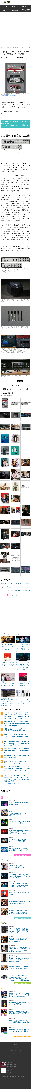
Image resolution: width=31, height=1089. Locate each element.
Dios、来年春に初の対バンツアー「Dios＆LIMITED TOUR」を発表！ (19, 822)
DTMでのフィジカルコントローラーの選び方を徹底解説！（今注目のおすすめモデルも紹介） (16, 750)
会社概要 (16, 1056)
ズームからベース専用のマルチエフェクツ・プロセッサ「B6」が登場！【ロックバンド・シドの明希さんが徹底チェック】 (19, 913)
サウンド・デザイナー (14, 595)
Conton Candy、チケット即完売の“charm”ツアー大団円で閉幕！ (17, 840)
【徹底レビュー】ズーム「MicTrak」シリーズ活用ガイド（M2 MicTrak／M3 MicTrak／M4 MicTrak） (17, 736)
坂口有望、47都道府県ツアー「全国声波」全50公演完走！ (18, 803)
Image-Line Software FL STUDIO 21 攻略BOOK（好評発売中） (19, 1003)
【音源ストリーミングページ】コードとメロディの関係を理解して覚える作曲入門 (19, 1022)
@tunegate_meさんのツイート (16, 783)
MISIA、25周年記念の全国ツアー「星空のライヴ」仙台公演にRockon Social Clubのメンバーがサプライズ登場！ (19, 832)
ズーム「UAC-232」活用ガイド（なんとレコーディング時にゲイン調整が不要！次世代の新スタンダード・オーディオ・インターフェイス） (19, 930)
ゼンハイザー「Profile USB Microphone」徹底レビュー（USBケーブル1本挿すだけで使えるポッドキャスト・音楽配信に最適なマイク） (19, 959)
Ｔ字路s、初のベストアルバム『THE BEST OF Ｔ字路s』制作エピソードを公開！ (19, 867)
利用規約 (16, 1047)
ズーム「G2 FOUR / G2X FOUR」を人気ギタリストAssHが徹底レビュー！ (19, 902)
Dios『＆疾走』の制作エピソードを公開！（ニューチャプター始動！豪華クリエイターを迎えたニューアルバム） (19, 885)
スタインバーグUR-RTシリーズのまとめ (18, 583)
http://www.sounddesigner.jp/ (10, 95)
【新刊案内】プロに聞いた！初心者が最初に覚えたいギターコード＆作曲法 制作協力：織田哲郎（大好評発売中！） (17, 723)
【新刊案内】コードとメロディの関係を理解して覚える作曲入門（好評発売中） (19, 1012)
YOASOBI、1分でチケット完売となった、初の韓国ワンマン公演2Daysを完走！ (18, 850)
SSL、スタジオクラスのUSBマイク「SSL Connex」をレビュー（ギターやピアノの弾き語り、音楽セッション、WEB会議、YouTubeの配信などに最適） (19, 978)
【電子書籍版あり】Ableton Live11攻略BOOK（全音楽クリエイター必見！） (19, 1030)
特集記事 (11, 587)
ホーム (15, 1044)
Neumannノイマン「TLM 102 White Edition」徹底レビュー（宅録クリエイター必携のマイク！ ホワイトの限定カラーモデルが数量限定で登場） (19, 949)
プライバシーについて (16, 1053)
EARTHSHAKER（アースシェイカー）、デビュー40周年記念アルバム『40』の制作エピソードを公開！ (19, 876)
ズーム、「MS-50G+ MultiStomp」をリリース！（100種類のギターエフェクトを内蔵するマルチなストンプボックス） (16, 743)
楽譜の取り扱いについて (15, 1050)
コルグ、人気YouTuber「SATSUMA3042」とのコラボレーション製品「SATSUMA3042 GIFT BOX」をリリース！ (19, 814)
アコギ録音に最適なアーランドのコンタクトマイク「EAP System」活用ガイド (19, 967)
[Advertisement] (15, 28)
